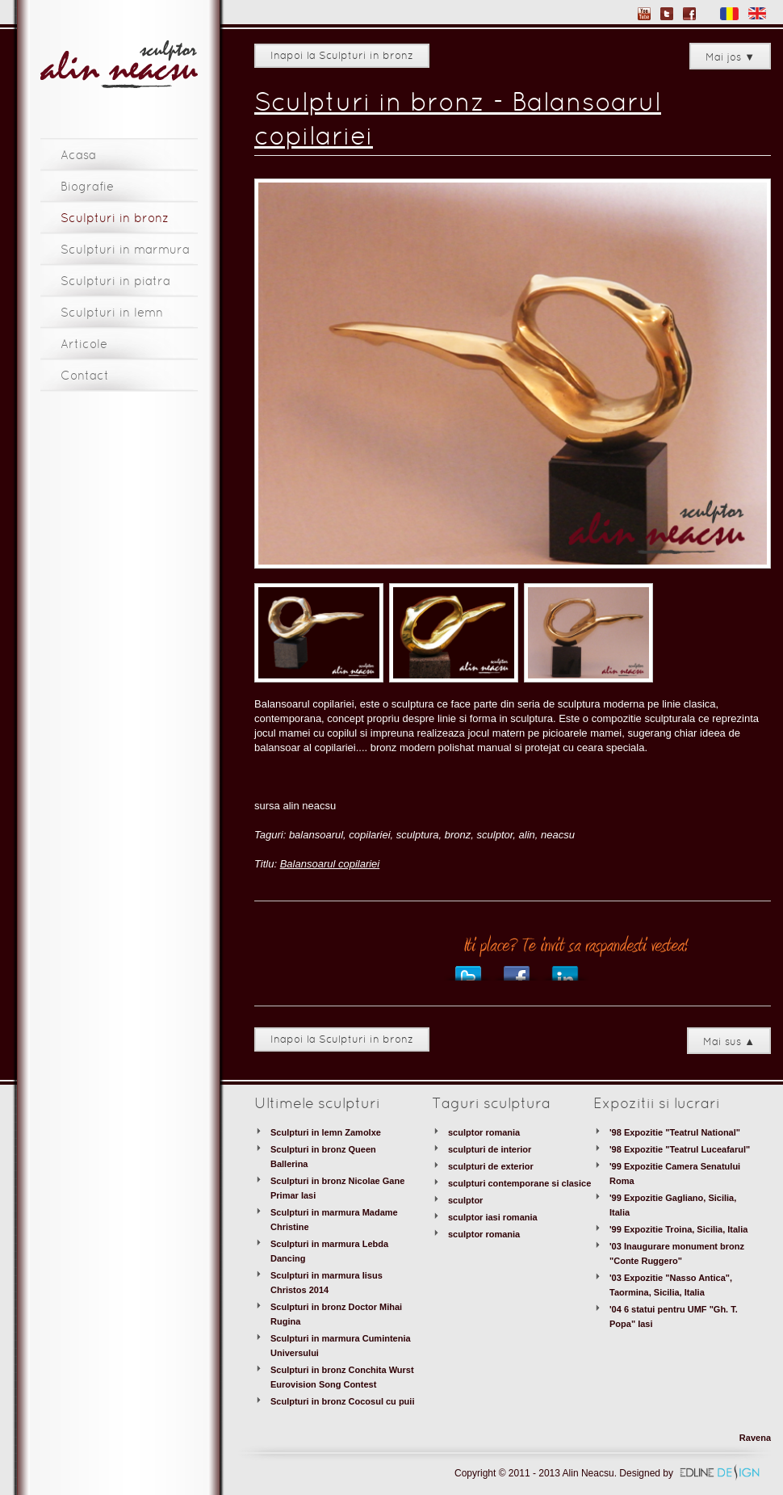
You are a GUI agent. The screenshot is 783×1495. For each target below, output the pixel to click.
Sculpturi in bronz (115, 219)
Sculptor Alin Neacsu (119, 65)
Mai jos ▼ (730, 58)
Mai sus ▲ (729, 1043)
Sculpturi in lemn (112, 313)
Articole (84, 345)
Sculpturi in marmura (125, 250)
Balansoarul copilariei (330, 864)
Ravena (755, 1438)
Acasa (78, 156)
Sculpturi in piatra (115, 282)
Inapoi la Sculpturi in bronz (341, 56)
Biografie (87, 187)
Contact (85, 376)
